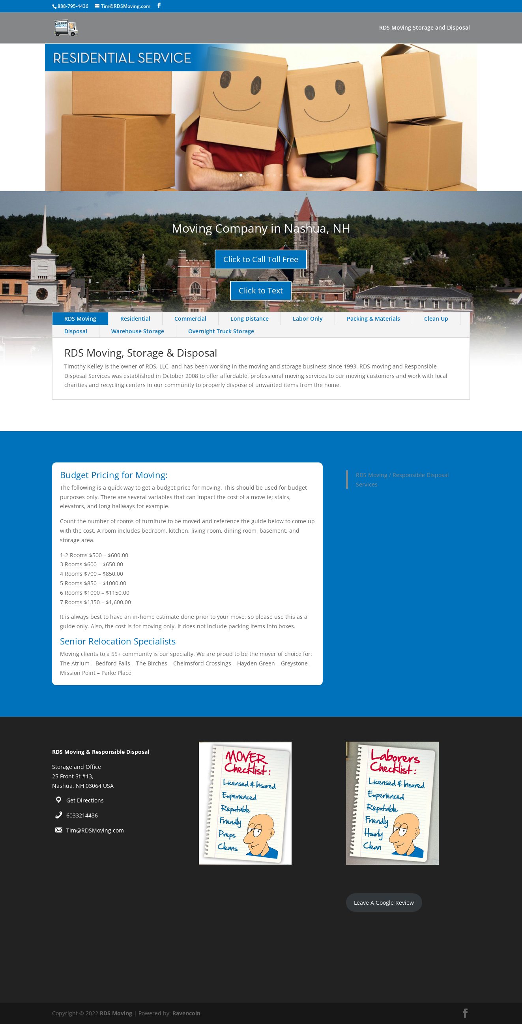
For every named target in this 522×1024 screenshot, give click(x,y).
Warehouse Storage (137, 331)
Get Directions (85, 800)
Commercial (190, 318)
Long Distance (249, 318)
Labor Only (308, 318)
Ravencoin (186, 1013)
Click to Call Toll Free (260, 259)
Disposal (75, 331)
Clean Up (436, 318)
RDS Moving (80, 318)
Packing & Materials (373, 318)
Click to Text (261, 290)
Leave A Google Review (384, 902)
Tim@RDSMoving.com (95, 830)
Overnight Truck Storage (221, 331)
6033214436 (82, 815)
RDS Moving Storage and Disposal (424, 28)
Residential (135, 318)
